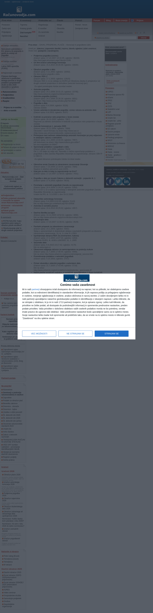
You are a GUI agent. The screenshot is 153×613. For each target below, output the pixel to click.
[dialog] (76, 306)
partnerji (36, 289)
